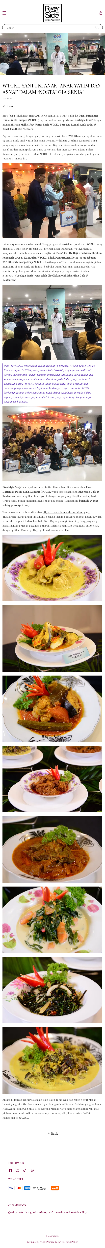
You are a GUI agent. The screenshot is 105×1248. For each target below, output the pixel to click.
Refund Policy (70, 1241)
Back (52, 1133)
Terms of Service (36, 1241)
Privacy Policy (54, 1241)
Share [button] (8, 106)
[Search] (97, 27)
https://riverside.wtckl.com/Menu (63, 512)
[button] (4, 13)
